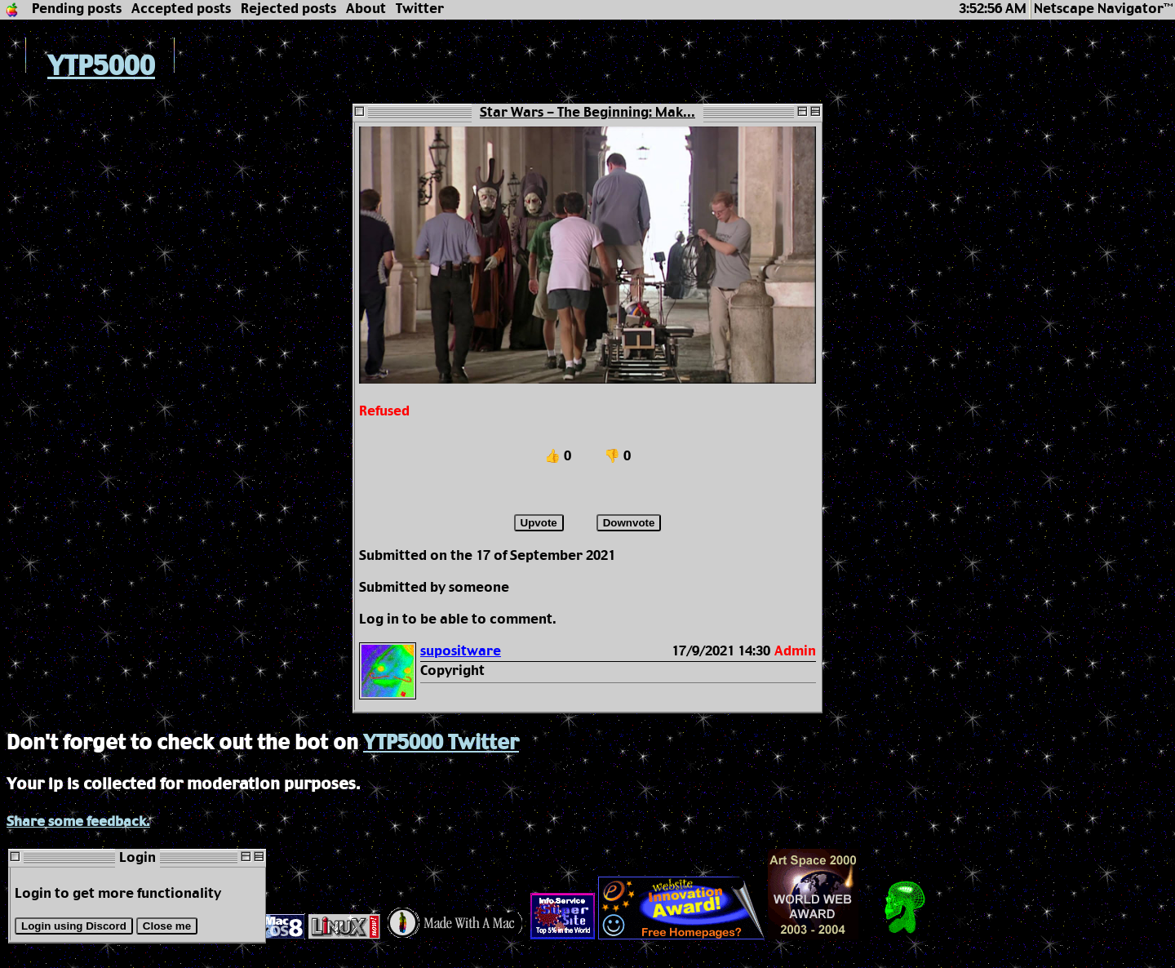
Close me (167, 926)
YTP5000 (81, 67)
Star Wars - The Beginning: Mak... (587, 113)
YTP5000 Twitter (441, 743)
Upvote (539, 523)
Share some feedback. (78, 822)
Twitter (420, 9)
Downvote (629, 523)
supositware (460, 651)
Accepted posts (181, 9)
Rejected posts (288, 9)
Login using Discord (73, 926)
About (366, 9)
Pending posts (77, 9)
